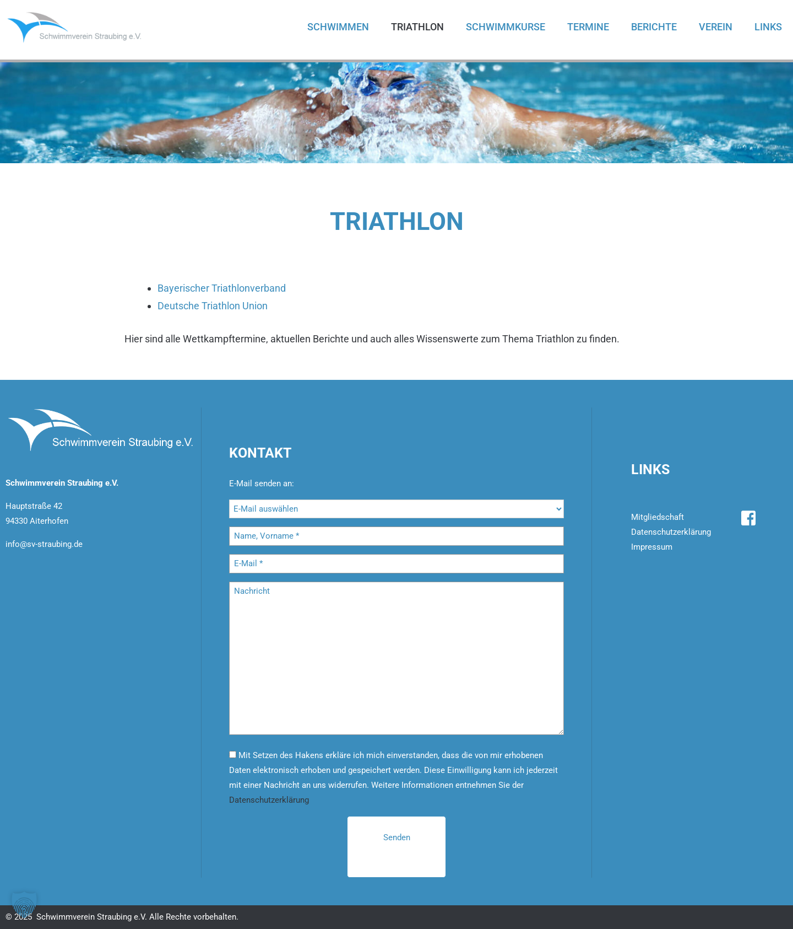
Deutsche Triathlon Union (212, 306)
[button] (24, 904)
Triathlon (417, 27)
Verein (715, 27)
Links (768, 27)
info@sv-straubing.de (44, 544)
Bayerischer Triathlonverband (221, 288)
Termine (588, 27)
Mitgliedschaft (657, 517)
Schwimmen (338, 27)
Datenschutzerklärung (269, 800)
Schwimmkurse (505, 27)
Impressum (651, 547)
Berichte (654, 27)
